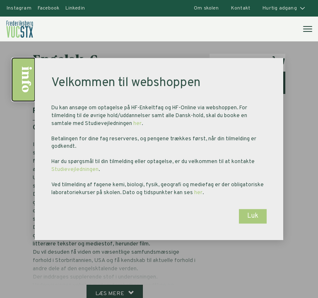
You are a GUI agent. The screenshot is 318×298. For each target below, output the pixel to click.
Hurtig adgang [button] (284, 8)
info (25, 79)
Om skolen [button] (206, 8)
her (137, 123)
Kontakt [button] (240, 8)
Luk (252, 216)
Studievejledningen (75, 169)
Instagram (19, 8)
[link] (19, 29)
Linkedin (75, 8)
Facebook (49, 8)
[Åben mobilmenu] (307, 28)
